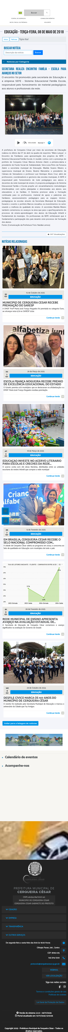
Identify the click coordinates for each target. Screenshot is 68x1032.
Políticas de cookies (57, 994)
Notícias (14, 39)
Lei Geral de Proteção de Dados (50, 1002)
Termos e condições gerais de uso (51, 991)
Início (6, 39)
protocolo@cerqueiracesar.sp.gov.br (45, 964)
